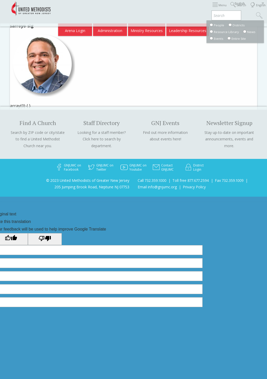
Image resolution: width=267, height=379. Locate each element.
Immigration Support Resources (135, 8)
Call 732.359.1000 (152, 180)
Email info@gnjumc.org (157, 186)
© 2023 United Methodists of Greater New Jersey (87, 180)
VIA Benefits (199, 29)
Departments (219, 8)
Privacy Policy (194, 186)
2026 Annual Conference (83, 8)
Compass (222, 29)
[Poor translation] (45, 239)
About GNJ (176, 8)
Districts (196, 8)
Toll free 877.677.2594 (190, 180)
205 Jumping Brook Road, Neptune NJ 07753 (91, 186)
